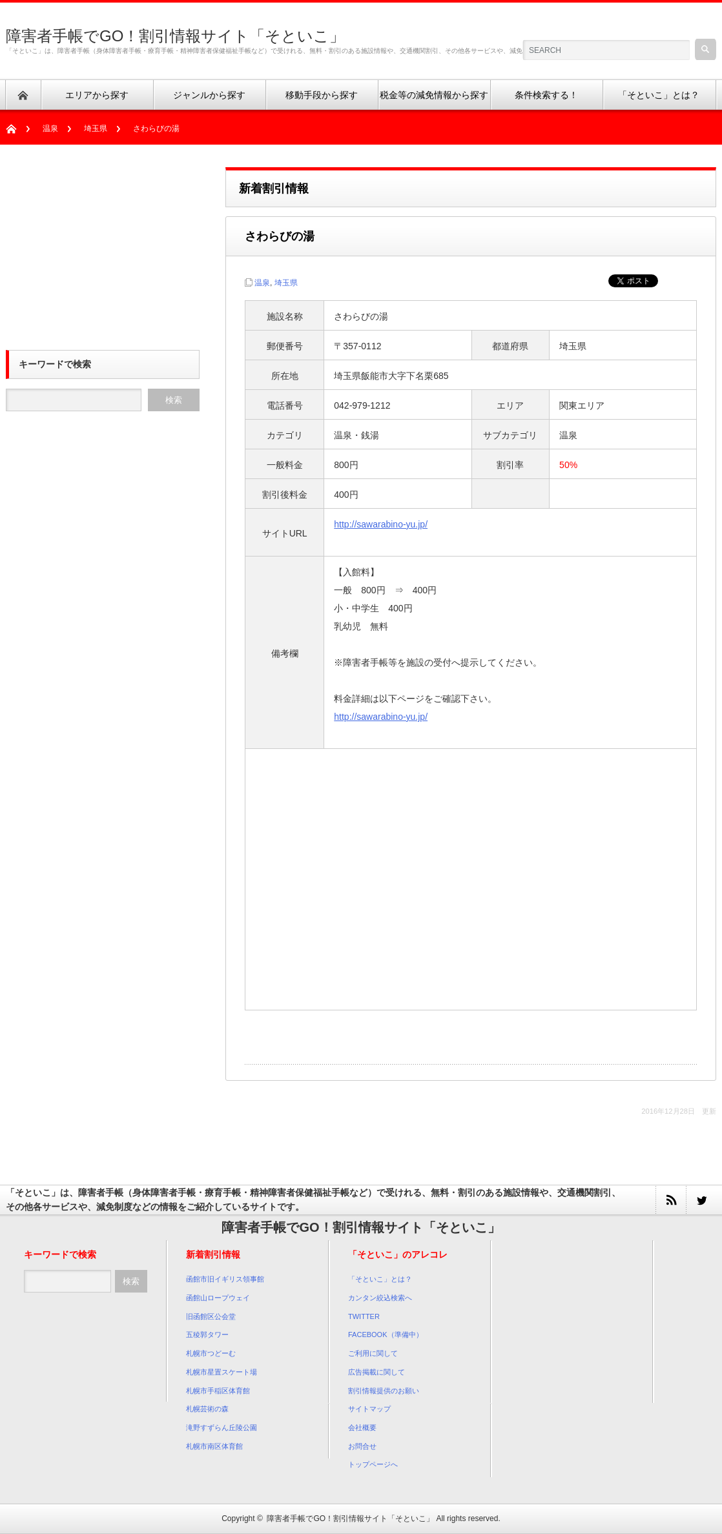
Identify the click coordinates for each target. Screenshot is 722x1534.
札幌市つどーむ (211, 1353)
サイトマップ (369, 1409)
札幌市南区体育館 (214, 1446)
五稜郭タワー (207, 1334)
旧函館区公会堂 (211, 1316)
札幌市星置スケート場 (221, 1372)
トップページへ (373, 1464)
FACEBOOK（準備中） (385, 1334)
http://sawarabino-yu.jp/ (381, 524)
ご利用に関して (373, 1353)
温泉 (50, 128)
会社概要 (362, 1427)
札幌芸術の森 (207, 1409)
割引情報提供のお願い (383, 1391)
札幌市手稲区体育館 (218, 1391)
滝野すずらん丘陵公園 (221, 1427)
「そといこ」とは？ (380, 1279)
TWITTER (364, 1316)
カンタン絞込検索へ (380, 1298)
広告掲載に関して (376, 1372)
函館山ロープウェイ (218, 1298)
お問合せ (362, 1446)
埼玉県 (95, 128)
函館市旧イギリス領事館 (225, 1279)
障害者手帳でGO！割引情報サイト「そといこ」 (175, 36)
